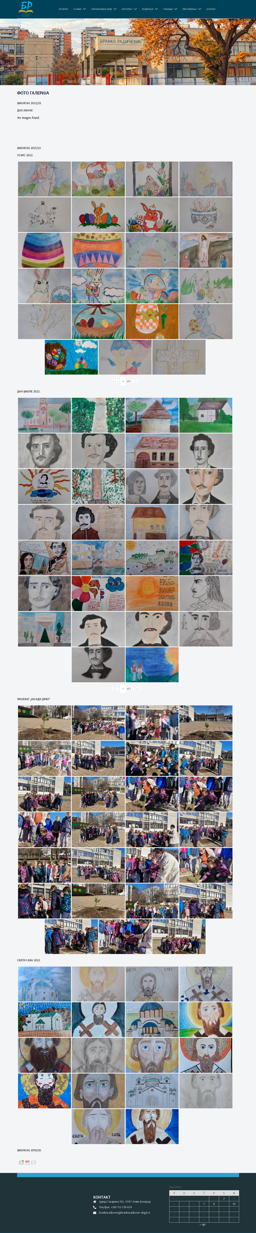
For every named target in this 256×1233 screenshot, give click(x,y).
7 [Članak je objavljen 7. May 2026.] (204, 1204)
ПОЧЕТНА (63, 9)
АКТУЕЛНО (127, 9)
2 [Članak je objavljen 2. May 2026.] (224, 1198)
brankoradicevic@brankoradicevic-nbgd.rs (124, 1212)
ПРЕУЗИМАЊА (190, 9)
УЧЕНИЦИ (168, 9)
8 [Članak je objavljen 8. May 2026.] (214, 1204)
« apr (202, 1224)
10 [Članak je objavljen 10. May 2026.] (234, 1204)
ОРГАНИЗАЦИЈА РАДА (101, 9)
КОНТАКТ (210, 9)
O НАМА (77, 9)
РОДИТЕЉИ (147, 9)
